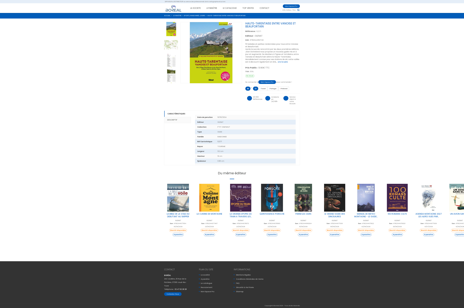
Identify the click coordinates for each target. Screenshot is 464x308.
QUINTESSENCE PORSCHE (272, 213)
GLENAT (259, 35)
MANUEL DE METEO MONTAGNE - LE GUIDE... (366, 215)
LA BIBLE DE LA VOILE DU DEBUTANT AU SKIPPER (178, 215)
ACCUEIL (167, 15)
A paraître (205, 279)
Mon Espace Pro (291, 6)
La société (205, 275)
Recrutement (206, 287)
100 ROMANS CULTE (397, 213)
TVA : (247, 71)
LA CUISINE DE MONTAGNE (209, 213)
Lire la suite (283, 62)
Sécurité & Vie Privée (245, 287)
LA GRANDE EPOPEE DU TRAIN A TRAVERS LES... (241, 215)
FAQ (237, 283)
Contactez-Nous (173, 294)
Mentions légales (243, 275)
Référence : (250, 31)
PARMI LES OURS (303, 213)
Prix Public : (251, 68)
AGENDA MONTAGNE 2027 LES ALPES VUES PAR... (429, 215)
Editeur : (249, 35)
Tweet (263, 89)
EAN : (247, 40)
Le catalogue (206, 283)
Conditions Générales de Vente (249, 279)
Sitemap (239, 291)
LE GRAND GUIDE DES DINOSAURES (334, 215)
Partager (273, 89)
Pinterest (283, 89)
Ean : (172, 223)
